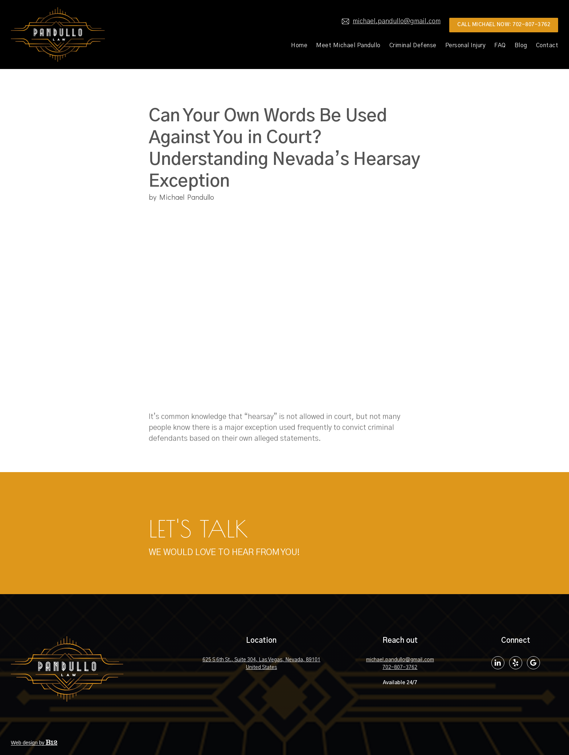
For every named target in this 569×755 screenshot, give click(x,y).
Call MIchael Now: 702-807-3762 (503, 24)
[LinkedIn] (498, 662)
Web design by (34, 743)
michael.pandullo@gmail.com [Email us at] (391, 21)
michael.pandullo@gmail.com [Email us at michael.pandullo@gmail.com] (400, 659)
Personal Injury (465, 45)
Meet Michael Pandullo (348, 45)
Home (299, 45)
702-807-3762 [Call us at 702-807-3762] (399, 667)
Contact (547, 45)
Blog (521, 45)
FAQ (500, 45)
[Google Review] (533, 662)
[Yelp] (515, 662)
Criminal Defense (413, 45)
